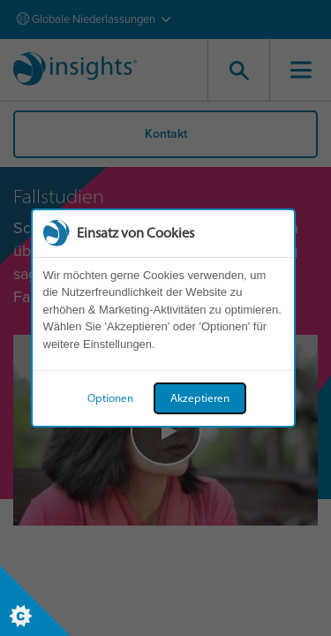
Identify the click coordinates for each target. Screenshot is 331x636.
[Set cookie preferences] (35, 600)
